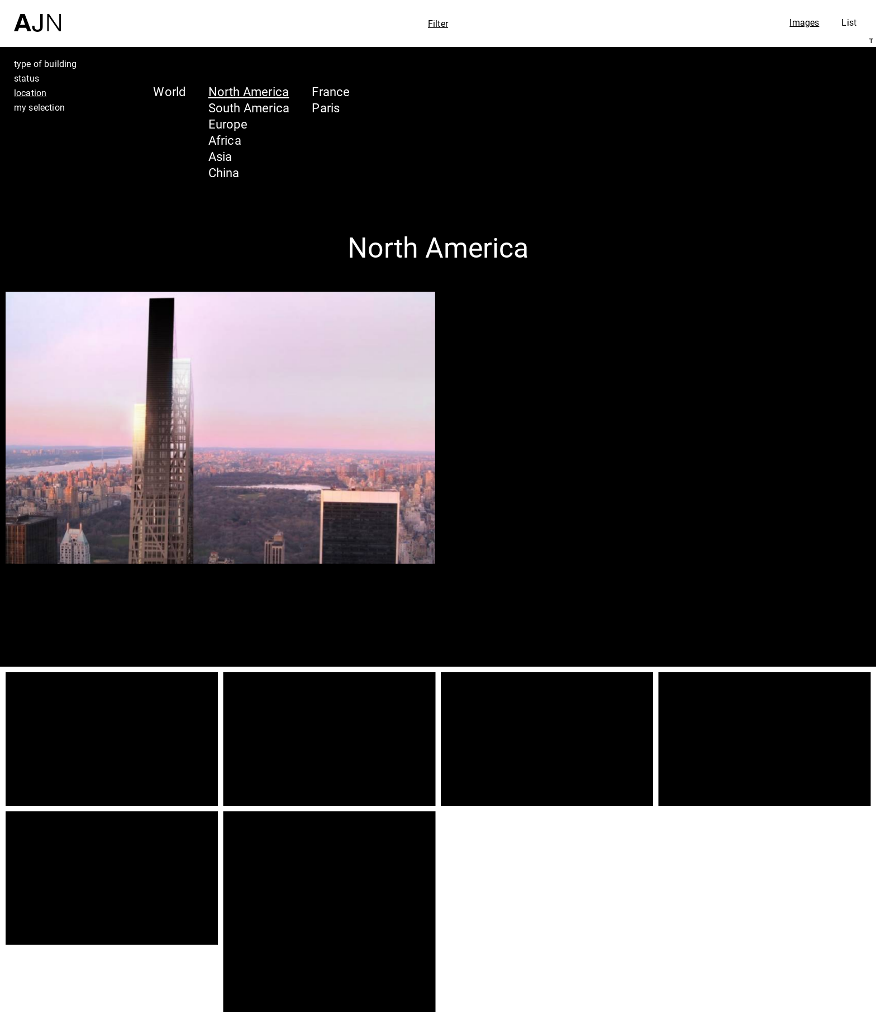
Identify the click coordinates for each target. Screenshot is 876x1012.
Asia (220, 156)
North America (248, 91)
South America (249, 107)
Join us (747, 1001)
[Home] (37, 16)
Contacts (768, 974)
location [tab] (30, 93)
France (331, 91)
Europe (227, 124)
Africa (224, 140)
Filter (438, 23)
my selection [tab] (39, 107)
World (169, 91)
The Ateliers (779, 931)
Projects (765, 952)
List (848, 22)
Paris (326, 107)
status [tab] (26, 78)
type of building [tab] (45, 64)
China (224, 172)
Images (804, 22)
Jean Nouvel (780, 910)
